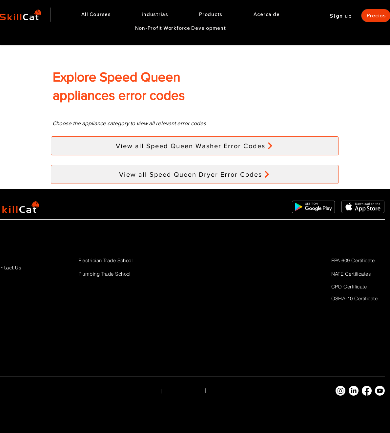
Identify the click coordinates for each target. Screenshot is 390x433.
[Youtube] (380, 391)
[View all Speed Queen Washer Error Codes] (195, 145)
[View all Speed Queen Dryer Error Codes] (195, 174)
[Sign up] (342, 15)
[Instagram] (340, 391)
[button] (155, 14)
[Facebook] (367, 391)
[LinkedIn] (354, 391)
